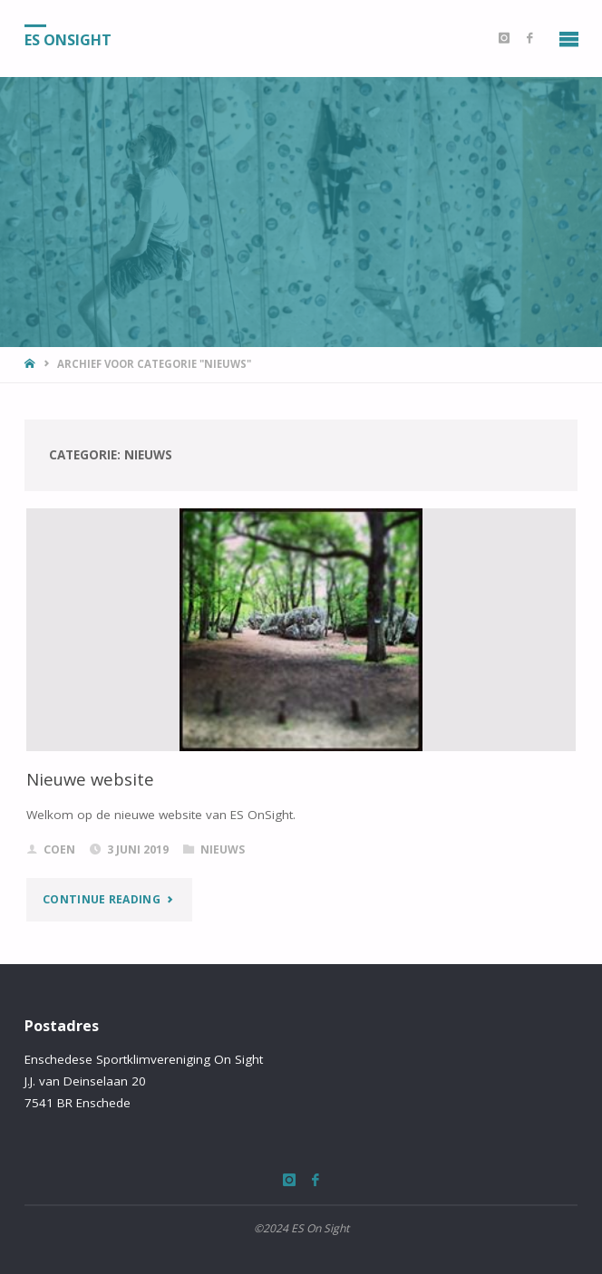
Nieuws (222, 849)
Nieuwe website (90, 778)
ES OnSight (68, 39)
